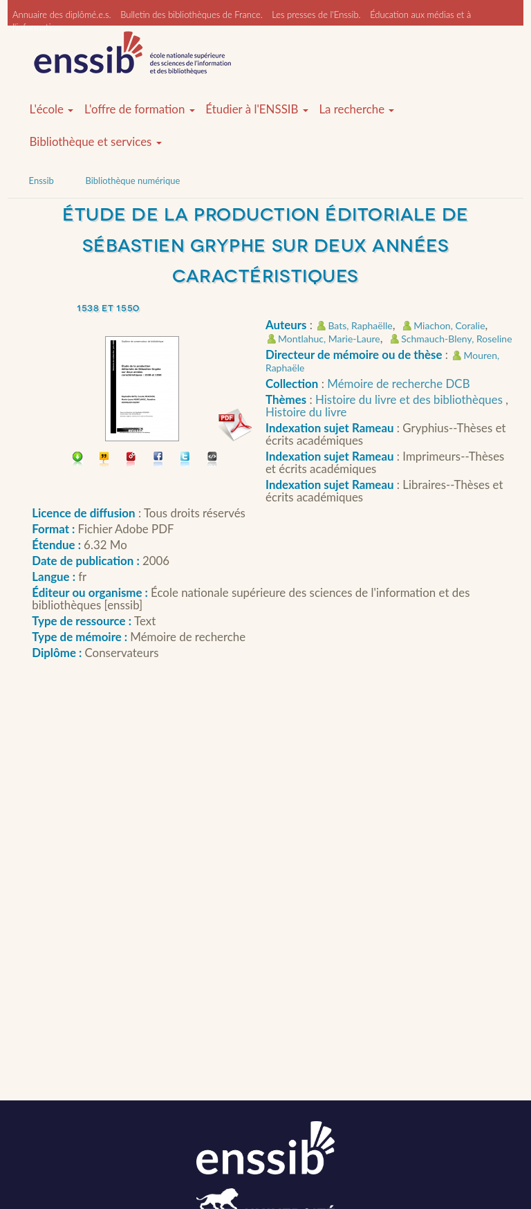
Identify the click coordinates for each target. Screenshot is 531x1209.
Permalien (132, 460)
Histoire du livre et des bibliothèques (410, 399)
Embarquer (212, 460)
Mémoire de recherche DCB (398, 383)
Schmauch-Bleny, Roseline (456, 338)
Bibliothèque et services (96, 142)
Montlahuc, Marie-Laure (329, 338)
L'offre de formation (139, 109)
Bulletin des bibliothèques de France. (191, 14)
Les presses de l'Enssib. (316, 14)
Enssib (41, 180)
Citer (105, 460)
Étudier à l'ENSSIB (256, 109)
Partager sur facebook (158, 460)
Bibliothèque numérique (132, 180)
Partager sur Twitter (185, 460)
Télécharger (78, 460)
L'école (52, 109)
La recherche (356, 109)
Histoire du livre (306, 412)
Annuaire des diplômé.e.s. (61, 14)
